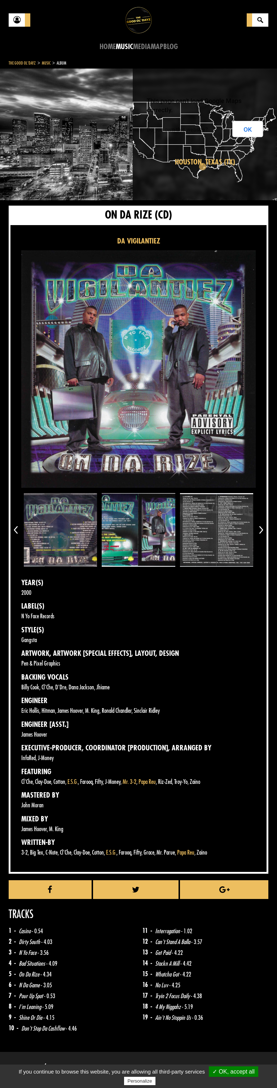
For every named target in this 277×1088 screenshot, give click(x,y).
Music (124, 47)
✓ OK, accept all (233, 1072)
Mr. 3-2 (129, 782)
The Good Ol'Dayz (22, 63)
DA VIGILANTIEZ (138, 241)
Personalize (140, 1081)
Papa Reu (147, 782)
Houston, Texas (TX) (205, 162)
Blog (170, 47)
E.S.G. (72, 782)
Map (157, 47)
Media (142, 47)
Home (108, 47)
